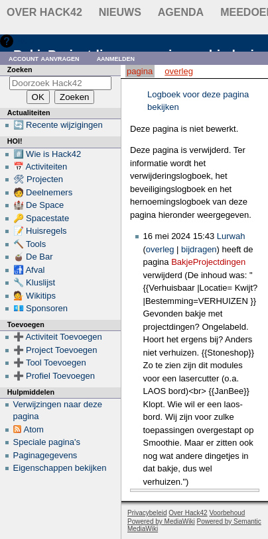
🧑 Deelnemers (43, 192)
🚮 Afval (29, 270)
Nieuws (120, 12)
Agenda (181, 12)
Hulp (25, 41)
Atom (34, 429)
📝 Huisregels (40, 231)
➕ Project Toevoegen (55, 350)
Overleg (179, 71)
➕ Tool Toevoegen (49, 363)
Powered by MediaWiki (161, 521)
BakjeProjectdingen (208, 262)
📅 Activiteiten (40, 167)
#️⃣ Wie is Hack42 (47, 154)
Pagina (140, 71)
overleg (160, 249)
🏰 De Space (38, 205)
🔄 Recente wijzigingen (58, 125)
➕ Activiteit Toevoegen (57, 337)
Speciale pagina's (47, 442)
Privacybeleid (147, 512)
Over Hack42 (44, 12)
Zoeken (20, 70)
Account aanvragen (44, 58)
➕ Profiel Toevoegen (54, 376)
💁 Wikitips (34, 296)
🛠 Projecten (38, 179)
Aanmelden (116, 58)
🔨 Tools (29, 244)
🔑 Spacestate (41, 218)
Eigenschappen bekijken (60, 468)
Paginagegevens (45, 455)
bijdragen (199, 249)
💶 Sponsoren (40, 308)
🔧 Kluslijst (34, 282)
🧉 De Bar (33, 257)
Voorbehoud (227, 512)
